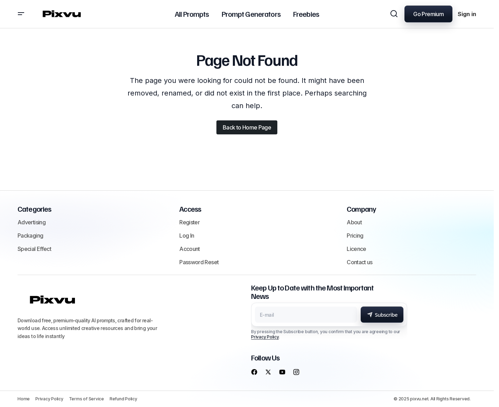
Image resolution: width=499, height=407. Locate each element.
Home (24, 398)
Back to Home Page (247, 127)
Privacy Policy (265, 336)
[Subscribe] (382, 315)
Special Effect (34, 248)
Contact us (360, 262)
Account (189, 248)
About (354, 222)
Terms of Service (86, 398)
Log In (186, 235)
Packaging (30, 235)
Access (190, 208)
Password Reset (199, 262)
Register (189, 222)
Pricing (355, 235)
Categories (34, 208)
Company (361, 208)
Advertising (32, 222)
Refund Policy (123, 398)
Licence (356, 248)
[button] (21, 14)
